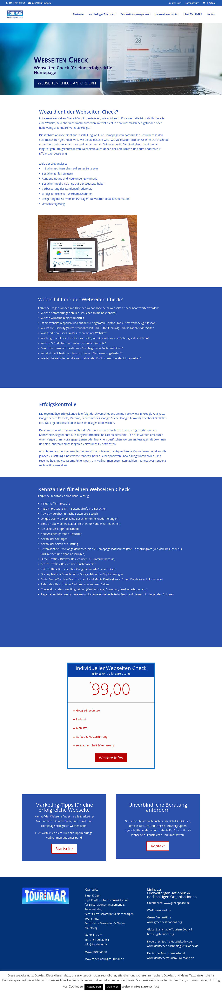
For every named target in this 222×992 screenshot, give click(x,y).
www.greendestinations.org (164, 922)
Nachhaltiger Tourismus (102, 14)
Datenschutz (192, 3)
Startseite (78, 14)
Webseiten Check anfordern (67, 83)
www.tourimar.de (96, 952)
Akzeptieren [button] (94, 986)
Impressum (175, 3)
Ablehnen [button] (112, 986)
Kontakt (211, 14)
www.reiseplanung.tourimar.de (104, 959)
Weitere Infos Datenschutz (140, 986)
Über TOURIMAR (193, 14)
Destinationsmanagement (135, 14)
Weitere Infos (111, 757)
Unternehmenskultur (166, 14)
